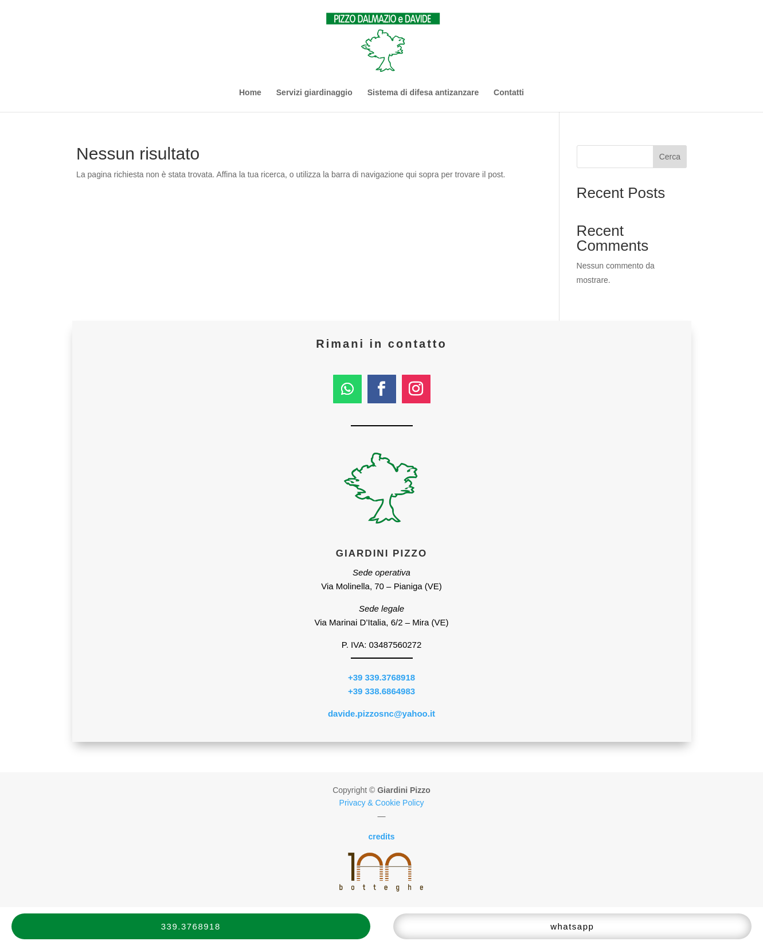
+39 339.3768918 (381, 677)
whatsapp (572, 926)
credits (382, 836)
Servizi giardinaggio (314, 92)
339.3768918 (191, 926)
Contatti (509, 92)
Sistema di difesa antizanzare (423, 92)
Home (250, 92)
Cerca (669, 156)
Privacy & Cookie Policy (381, 802)
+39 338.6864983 (381, 691)
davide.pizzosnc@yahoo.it (381, 713)
